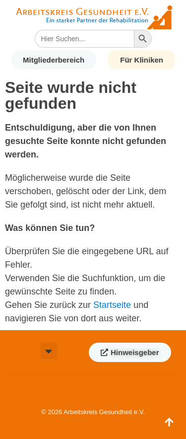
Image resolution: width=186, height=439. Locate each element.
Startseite (112, 305)
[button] (49, 351)
